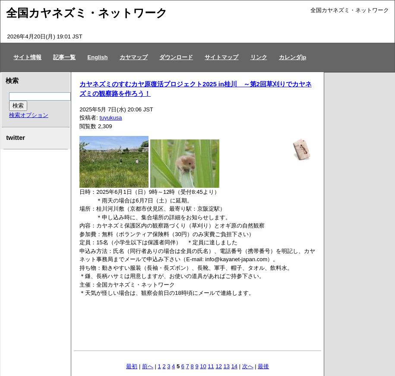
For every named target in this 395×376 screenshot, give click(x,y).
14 (234, 366)
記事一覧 (64, 57)
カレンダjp (293, 57)
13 (227, 366)
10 (203, 366)
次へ (247, 366)
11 (211, 366)
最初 (131, 366)
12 (218, 366)
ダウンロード (176, 57)
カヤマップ (134, 57)
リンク (258, 57)
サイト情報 (27, 57)
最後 (263, 366)
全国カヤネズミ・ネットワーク (86, 12)
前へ (147, 366)
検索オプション (28, 115)
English (98, 57)
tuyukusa (111, 117)
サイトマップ (221, 57)
